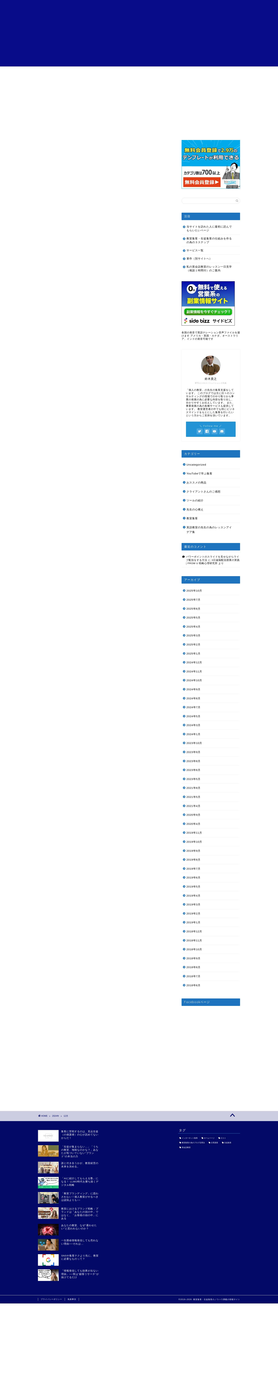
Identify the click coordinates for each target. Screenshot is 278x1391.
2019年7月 (194, 868)
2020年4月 (194, 823)
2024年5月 (194, 716)
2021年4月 (194, 805)
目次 (58, 72)
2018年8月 (194, 967)
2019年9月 (194, 850)
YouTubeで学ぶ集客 (200, 473)
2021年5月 (194, 796)
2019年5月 (194, 886)
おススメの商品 (196, 482)
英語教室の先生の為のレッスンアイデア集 (209, 529)
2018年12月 (194, 931)
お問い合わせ (219, 72)
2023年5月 (194, 778)
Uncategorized (196, 464)
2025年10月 (194, 590)
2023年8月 (194, 761)
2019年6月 (194, 877)
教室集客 (192, 518)
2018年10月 (194, 949)
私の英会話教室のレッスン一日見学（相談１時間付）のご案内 (209, 268)
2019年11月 (194, 832)
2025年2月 (194, 644)
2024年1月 (194, 734)
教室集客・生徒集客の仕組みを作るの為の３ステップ (209, 240)
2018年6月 (194, 985)
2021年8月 (194, 787)
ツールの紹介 (195, 500)
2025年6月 (194, 608)
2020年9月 (194, 814)
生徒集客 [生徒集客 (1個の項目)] (227, 1143)
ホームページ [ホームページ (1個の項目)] (209, 1138)
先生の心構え (195, 509)
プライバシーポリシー (51, 1299)
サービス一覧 (98, 72)
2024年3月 (194, 725)
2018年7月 (194, 976)
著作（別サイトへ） (199, 258)
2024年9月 (194, 689)
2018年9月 (194, 958)
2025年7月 (194, 599)
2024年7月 (194, 707)
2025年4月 (194, 626)
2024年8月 (194, 698)
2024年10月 (194, 680)
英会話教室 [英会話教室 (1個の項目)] (186, 1147)
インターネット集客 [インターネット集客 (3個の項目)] (190, 1138)
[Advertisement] (139, 41)
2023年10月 (194, 743)
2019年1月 (194, 922)
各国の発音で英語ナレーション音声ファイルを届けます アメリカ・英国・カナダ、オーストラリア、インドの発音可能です (211, 335)
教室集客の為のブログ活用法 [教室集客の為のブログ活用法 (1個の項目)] (193, 1143)
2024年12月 (194, 662)
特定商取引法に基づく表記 (179, 74)
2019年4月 (194, 895)
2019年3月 (194, 904)
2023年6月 (194, 769)
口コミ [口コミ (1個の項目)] (223, 1138)
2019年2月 (194, 913)
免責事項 (72, 1299)
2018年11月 (194, 940)
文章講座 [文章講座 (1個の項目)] (214, 1143)
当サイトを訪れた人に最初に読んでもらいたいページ (209, 228)
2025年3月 (194, 635)
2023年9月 (194, 752)
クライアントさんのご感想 (139, 74)
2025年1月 (194, 653)
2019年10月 (194, 841)
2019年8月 (194, 859)
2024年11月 (194, 671)
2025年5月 (194, 617)
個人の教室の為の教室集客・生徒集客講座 (139, 7)
